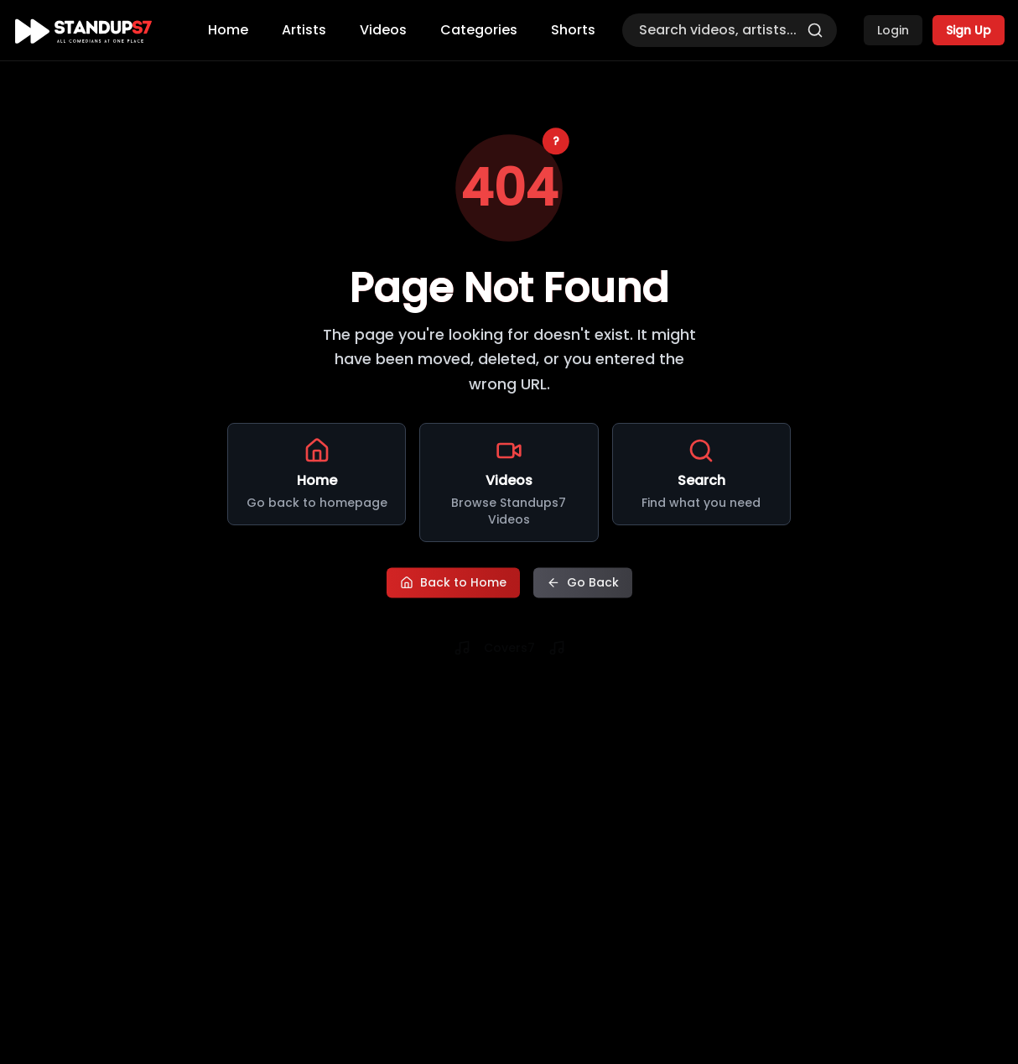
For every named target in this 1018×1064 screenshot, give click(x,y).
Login (893, 30)
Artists (304, 29)
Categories (478, 29)
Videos (383, 29)
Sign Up (968, 30)
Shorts (573, 29)
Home (228, 29)
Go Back (583, 582)
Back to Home (453, 582)
